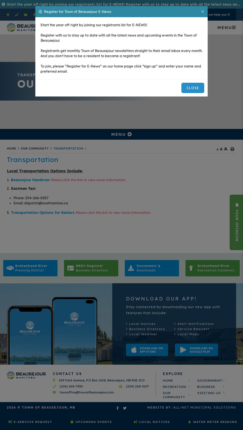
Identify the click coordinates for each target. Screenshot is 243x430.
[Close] (203, 11)
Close (193, 88)
